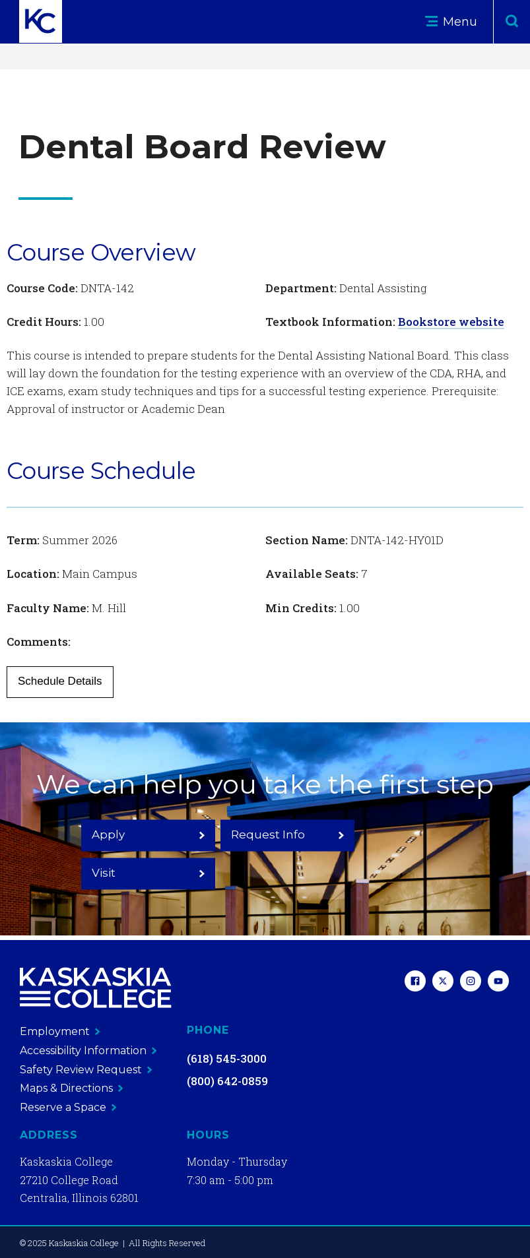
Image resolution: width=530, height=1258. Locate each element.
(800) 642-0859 (227, 1080)
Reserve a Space (68, 1107)
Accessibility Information (88, 1050)
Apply (141, 853)
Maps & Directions (71, 1088)
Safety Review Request (86, 1069)
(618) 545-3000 (227, 1058)
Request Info (265, 853)
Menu (451, 22)
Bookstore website (451, 321)
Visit (389, 853)
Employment (60, 1031)
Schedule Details (60, 681)
